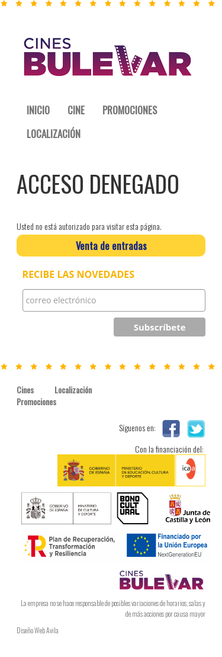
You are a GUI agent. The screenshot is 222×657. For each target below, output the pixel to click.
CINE (76, 109)
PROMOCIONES (129, 109)
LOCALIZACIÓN (54, 133)
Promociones (35, 402)
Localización (73, 390)
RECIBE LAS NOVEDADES (78, 274)
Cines (25, 390)
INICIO (38, 109)
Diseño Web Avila (38, 630)
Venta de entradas (111, 245)
